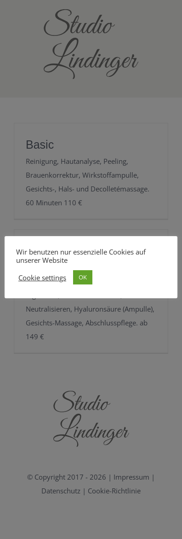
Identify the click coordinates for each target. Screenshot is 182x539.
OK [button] (83, 277)
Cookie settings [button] (42, 277)
